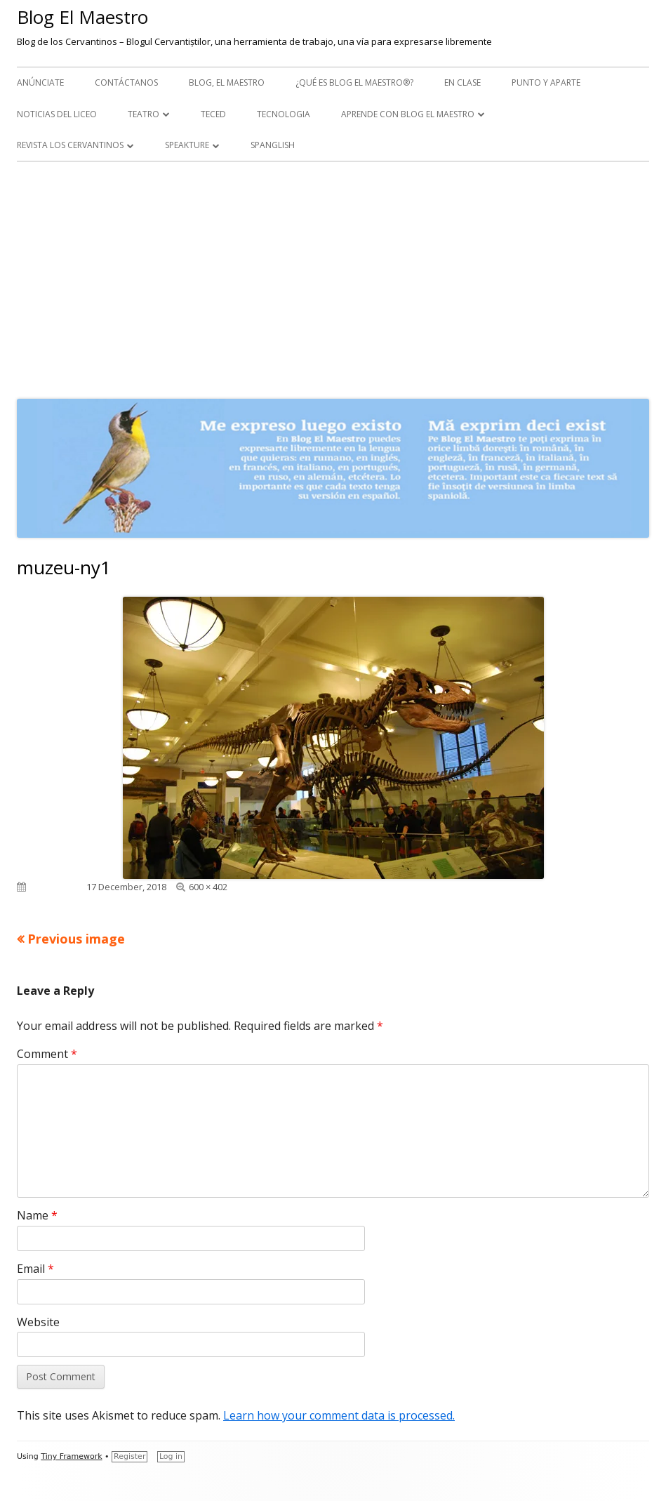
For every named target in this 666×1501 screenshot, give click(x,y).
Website (38, 1322)
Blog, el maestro (227, 82)
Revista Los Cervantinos (70, 145)
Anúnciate (40, 82)
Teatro (143, 114)
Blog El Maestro (82, 16)
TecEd (213, 114)
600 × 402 (208, 886)
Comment (47, 1054)
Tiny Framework (71, 1456)
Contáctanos (126, 82)
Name (37, 1215)
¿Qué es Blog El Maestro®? (354, 82)
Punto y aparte (546, 82)
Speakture (187, 145)
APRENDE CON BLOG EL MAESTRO (407, 114)
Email (35, 1268)
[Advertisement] (333, 276)
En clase (462, 82)
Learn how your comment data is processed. (339, 1415)
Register (129, 1456)
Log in (170, 1456)
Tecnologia (283, 114)
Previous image (76, 938)
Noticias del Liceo (57, 114)
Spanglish (273, 145)
